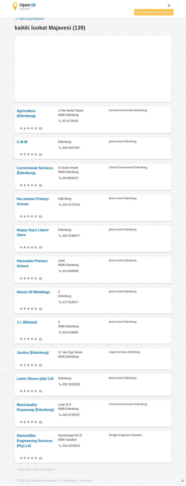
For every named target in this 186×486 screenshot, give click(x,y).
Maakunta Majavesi (44, 469)
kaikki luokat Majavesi (29, 18)
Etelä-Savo (24, 469)
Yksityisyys (86, 480)
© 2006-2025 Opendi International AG (38, 480)
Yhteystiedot (70, 480)
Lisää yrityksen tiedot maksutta (153, 12)
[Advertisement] (93, 69)
